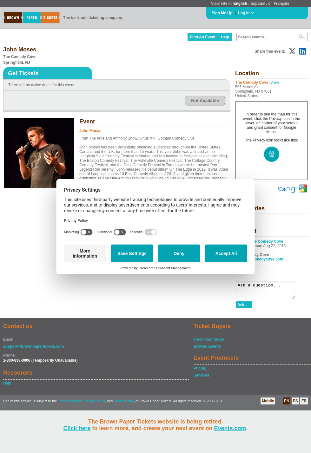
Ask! (241, 307)
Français (281, 3)
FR (304, 404)
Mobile (268, 404)
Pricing (200, 371)
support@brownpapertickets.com (33, 349)
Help (225, 37)
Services (201, 378)
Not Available (205, 100)
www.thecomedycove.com (259, 259)
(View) (274, 82)
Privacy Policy (94, 404)
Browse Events (207, 349)
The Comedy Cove (266, 241)
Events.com (230, 428)
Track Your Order (209, 342)
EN (286, 404)
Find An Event (202, 37)
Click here (76, 428)
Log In (243, 13)
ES (295, 404)
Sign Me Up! (223, 13)
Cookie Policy (124, 404)
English (240, 3)
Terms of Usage (69, 404)
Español (258, 3)
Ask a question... (268, 291)
